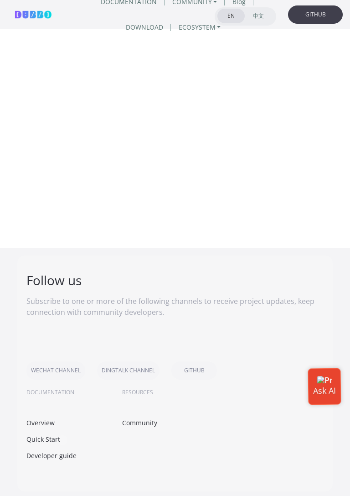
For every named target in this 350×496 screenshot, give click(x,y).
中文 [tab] (258, 16)
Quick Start (43, 439)
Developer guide (51, 455)
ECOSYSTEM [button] (197, 27)
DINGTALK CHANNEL (128, 370)
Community (139, 422)
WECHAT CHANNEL (56, 370)
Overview (40, 422)
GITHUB (315, 14)
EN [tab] (231, 16)
